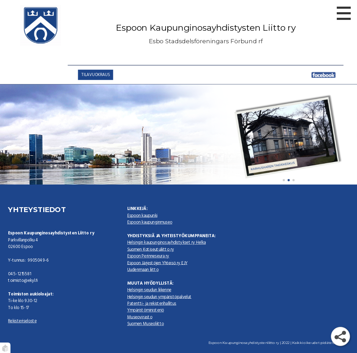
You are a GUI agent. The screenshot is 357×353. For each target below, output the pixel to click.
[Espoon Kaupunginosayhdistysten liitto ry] (41, 42)
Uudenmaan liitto (143, 269)
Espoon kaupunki (142, 215)
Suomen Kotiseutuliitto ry (150, 249)
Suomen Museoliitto (145, 324)
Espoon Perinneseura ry (148, 256)
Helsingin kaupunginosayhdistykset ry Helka (166, 242)
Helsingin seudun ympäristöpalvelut (159, 296)
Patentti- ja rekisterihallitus (151, 303)
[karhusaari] (288, 136)
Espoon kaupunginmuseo (150, 222)
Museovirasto (139, 317)
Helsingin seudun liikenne (149, 290)
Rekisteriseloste (22, 321)
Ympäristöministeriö (145, 310)
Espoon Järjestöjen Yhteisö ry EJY (157, 263)
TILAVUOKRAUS (95, 74)
